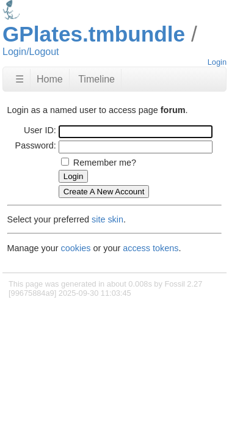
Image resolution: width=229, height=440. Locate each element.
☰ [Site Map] (19, 79)
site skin (107, 219)
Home (50, 79)
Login (217, 62)
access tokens (150, 248)
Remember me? (104, 162)
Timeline (96, 79)
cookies (76, 248)
